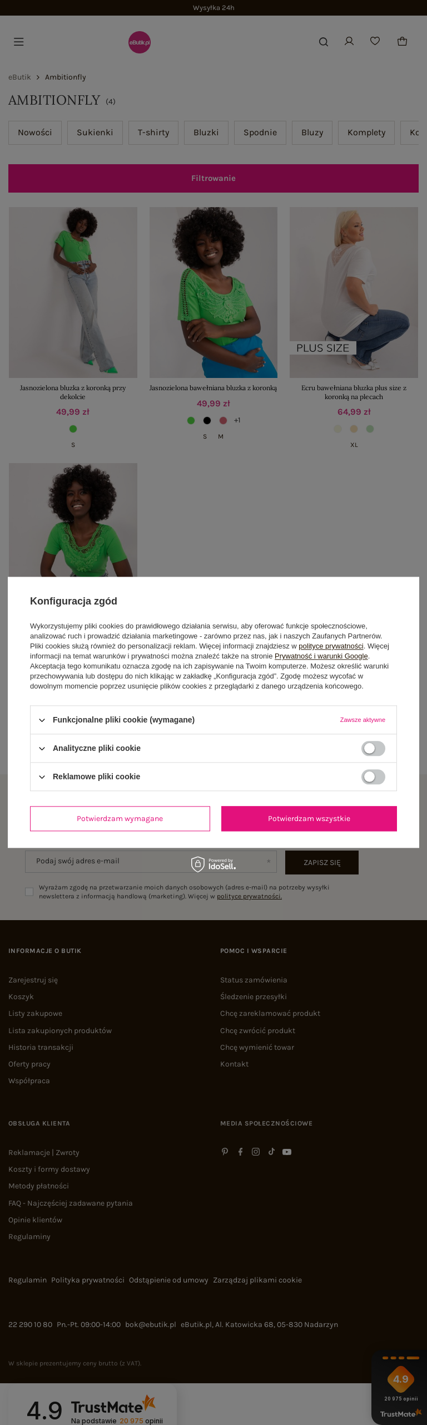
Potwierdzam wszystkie (309, 818)
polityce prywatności (331, 646)
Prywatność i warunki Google (321, 656)
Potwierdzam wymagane (120, 818)
